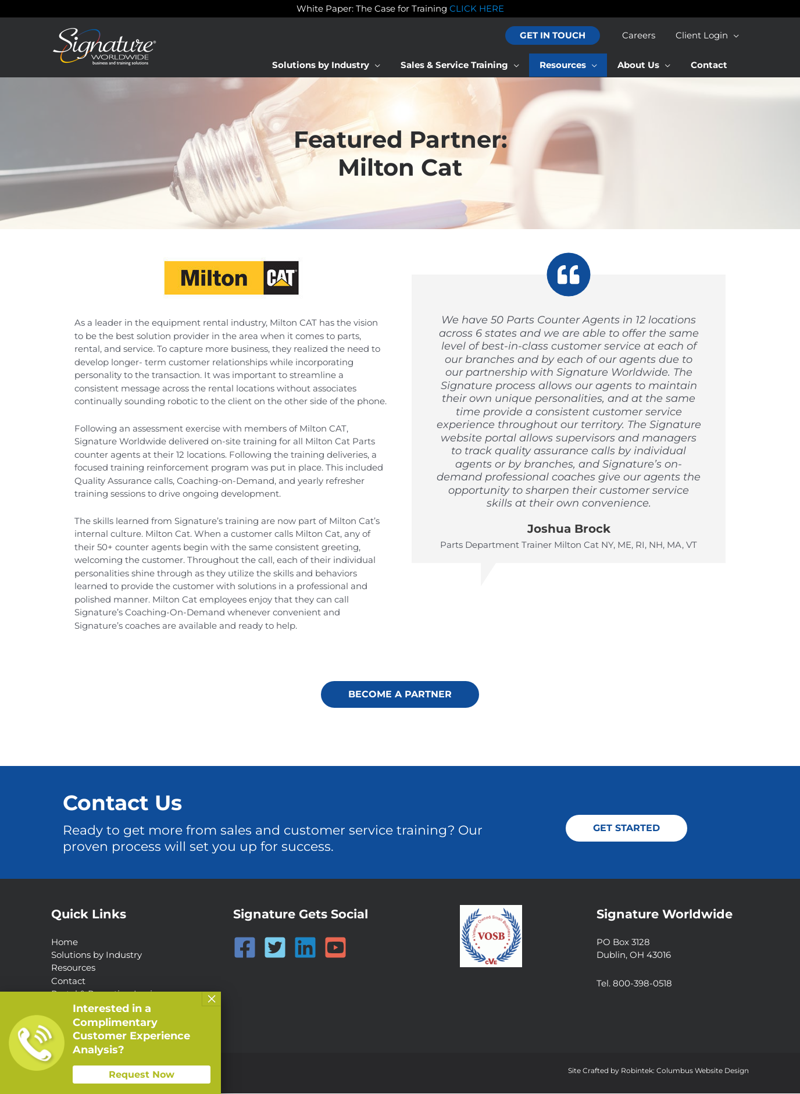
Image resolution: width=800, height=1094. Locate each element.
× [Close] (211, 999)
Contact (68, 980)
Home (64, 941)
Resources (73, 968)
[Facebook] (244, 947)
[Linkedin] (305, 947)
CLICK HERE (476, 8)
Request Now (141, 1074)
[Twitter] (275, 947)
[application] (734, 35)
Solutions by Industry (96, 954)
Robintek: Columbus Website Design (685, 1071)
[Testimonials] (569, 407)
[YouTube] (335, 947)
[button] (558, 35)
